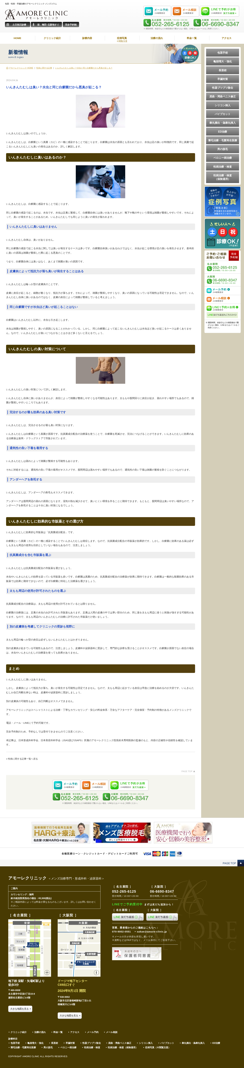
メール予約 (93, 1032)
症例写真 (122, 40)
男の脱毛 (222, 149)
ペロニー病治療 (222, 157)
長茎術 (223, 70)
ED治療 (222, 131)
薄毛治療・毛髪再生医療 (222, 140)
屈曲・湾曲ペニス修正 (222, 96)
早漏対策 (222, 78)
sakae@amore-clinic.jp (152, 931)
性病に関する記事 (44, 68)
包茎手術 (222, 52)
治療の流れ (157, 38)
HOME (17, 38)
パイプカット (222, 114)
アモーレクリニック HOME (21, 68)
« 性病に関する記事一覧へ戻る (22, 758)
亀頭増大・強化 (222, 61)
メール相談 (111, 1032)
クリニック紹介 (52, 38)
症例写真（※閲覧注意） (158, 1047)
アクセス (226, 38)
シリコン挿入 (222, 105)
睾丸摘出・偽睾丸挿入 (222, 122)
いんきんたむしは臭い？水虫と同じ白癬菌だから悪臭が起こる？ (84, 68)
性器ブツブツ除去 (222, 87)
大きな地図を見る (19, 1008)
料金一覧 (192, 38)
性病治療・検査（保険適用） (222, 177)
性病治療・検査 (222, 166)
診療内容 (87, 38)
